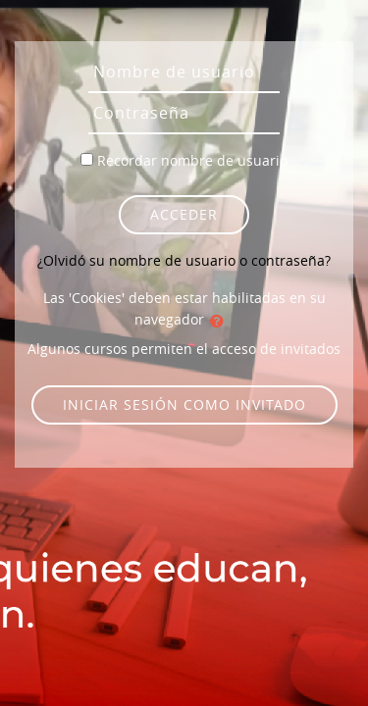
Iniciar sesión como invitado (184, 404)
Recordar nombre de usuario (192, 160)
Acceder (184, 214)
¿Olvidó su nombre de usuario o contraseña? (184, 260)
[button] (221, 320)
